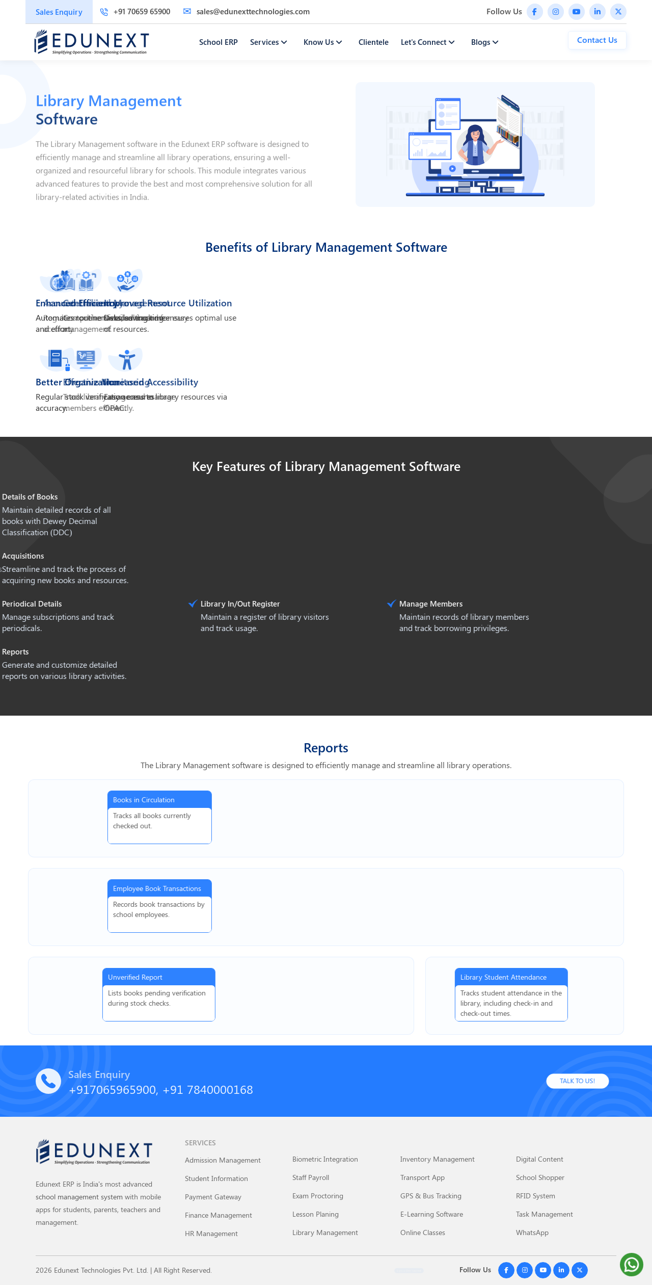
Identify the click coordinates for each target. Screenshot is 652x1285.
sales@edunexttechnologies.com (246, 11)
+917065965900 (112, 1089)
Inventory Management (437, 1159)
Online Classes (422, 1232)
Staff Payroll (310, 1177)
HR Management (211, 1233)
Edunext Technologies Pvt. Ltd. (101, 1270)
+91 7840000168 (207, 1089)
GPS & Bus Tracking (430, 1195)
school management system (79, 1196)
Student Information (216, 1178)
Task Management (544, 1214)
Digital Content (539, 1159)
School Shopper (540, 1177)
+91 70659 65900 (135, 11)
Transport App (422, 1177)
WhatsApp (532, 1232)
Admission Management (223, 1160)
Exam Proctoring (317, 1195)
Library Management (325, 1232)
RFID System (535, 1195)
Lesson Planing (315, 1214)
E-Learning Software (431, 1214)
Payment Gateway (213, 1196)
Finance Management (218, 1215)
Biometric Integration (325, 1159)
